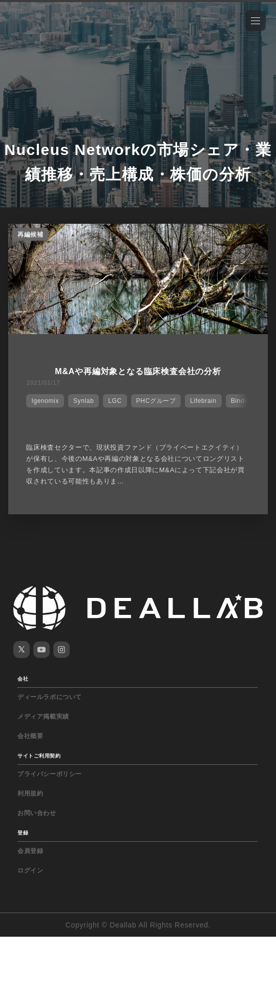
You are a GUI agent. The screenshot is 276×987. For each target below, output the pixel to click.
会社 (22, 679)
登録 (22, 833)
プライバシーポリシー (49, 774)
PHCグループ (156, 400)
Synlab (83, 400)
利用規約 (30, 793)
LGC (114, 400)
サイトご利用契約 (38, 756)
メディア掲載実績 (43, 716)
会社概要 (30, 736)
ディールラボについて (49, 697)
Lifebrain (203, 400)
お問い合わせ (36, 813)
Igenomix (45, 400)
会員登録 (30, 851)
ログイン (30, 870)
